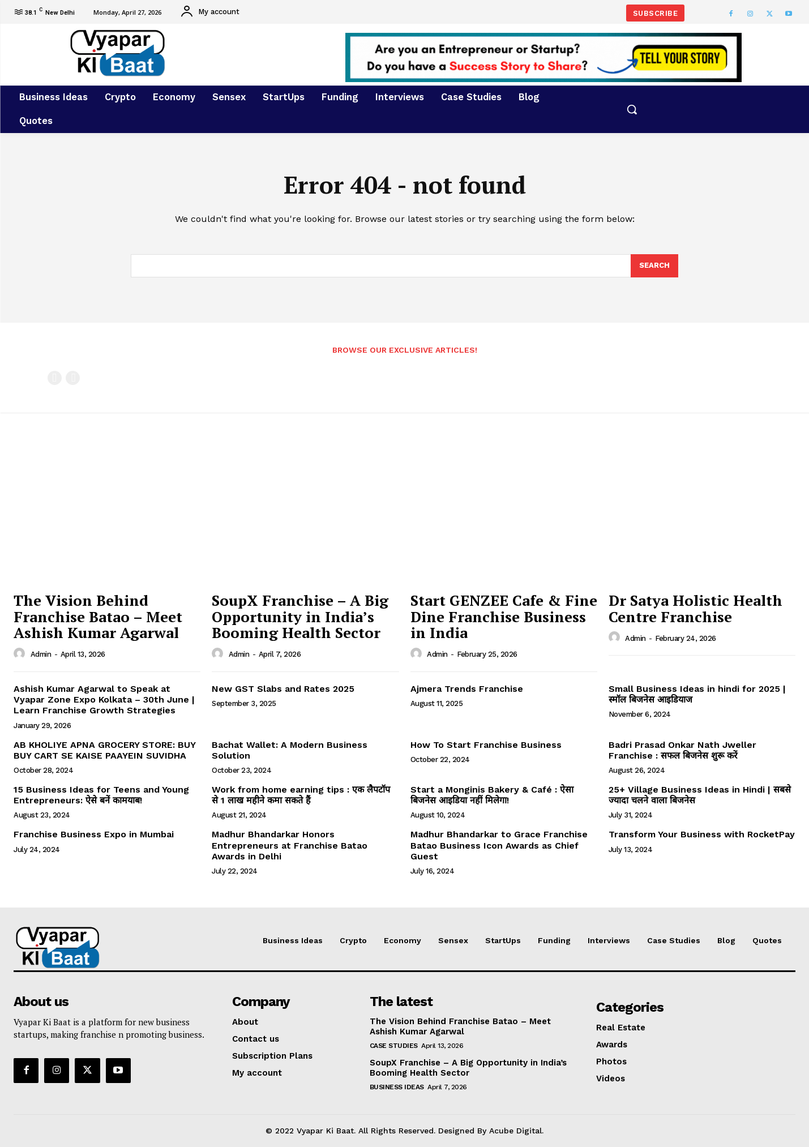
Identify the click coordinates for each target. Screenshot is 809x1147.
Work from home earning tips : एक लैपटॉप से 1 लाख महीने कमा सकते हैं (301, 795)
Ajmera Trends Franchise (466, 688)
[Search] (654, 266)
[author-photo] (21, 654)
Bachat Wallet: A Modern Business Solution (289, 750)
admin (41, 654)
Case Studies (394, 1046)
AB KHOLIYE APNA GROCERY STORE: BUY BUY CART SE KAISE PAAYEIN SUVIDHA (105, 750)
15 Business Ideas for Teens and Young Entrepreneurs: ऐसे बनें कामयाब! (101, 795)
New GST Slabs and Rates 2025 (284, 688)
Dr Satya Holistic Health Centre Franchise (695, 608)
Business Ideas (397, 1087)
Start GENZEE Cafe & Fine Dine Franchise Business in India (503, 616)
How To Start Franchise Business (486, 744)
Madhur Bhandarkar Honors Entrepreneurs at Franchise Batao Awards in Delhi (289, 845)
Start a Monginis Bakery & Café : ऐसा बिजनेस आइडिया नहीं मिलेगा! (491, 795)
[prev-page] (55, 378)
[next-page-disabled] (73, 378)
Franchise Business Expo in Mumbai (94, 834)
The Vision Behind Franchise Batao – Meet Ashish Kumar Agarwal (98, 616)
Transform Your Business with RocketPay (702, 834)
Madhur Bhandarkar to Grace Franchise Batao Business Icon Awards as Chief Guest (499, 845)
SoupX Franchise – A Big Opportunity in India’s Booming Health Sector (300, 616)
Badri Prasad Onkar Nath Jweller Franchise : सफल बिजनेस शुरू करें (682, 750)
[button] (631, 109)
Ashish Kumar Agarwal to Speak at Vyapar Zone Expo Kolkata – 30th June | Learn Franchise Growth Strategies (104, 699)
